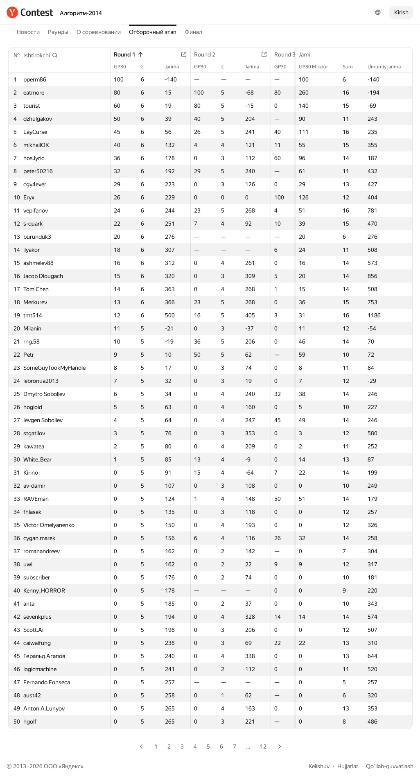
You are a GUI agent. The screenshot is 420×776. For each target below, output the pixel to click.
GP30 (124, 66)
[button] (40, 55)
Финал (193, 32)
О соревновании (99, 32)
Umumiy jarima (388, 66)
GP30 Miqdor (317, 66)
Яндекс (71, 766)
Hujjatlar (347, 766)
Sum (352, 66)
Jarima (176, 66)
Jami (308, 54)
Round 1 (129, 54)
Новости (28, 32)
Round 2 (209, 54)
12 (263, 746)
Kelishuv (319, 766)
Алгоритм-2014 (81, 13)
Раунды (58, 32)
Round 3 (289, 54)
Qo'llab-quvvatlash (389, 766)
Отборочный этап (152, 32)
